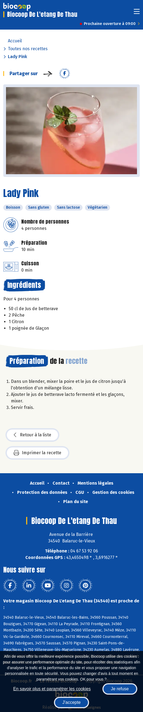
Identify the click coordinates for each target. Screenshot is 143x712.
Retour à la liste (32, 435)
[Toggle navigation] (137, 13)
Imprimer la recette (37, 453)
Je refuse (120, 688)
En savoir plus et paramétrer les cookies (52, 688)
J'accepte (71, 702)
